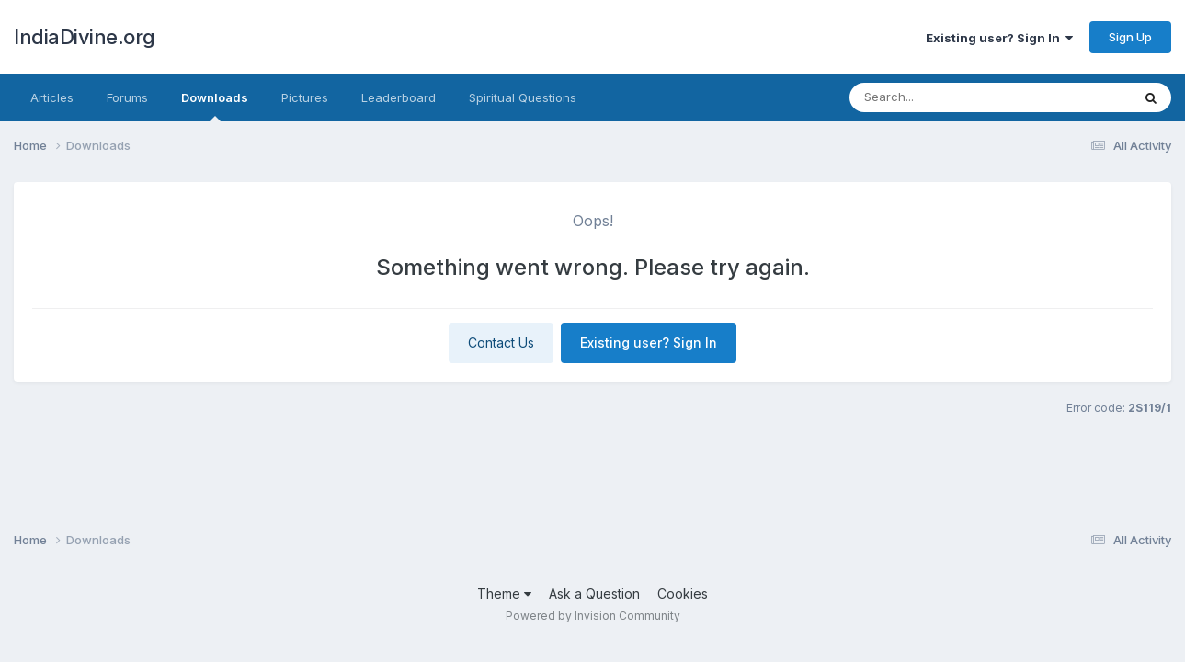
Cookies (682, 593)
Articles (52, 97)
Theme (504, 593)
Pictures (304, 97)
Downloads (214, 105)
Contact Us (501, 342)
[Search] (959, 97)
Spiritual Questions (522, 97)
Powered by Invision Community (593, 615)
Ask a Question (594, 593)
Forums (127, 97)
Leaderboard (398, 97)
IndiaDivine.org (84, 37)
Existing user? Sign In (999, 37)
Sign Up (1130, 36)
